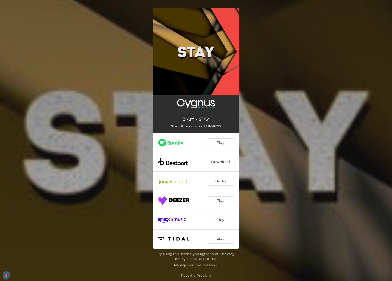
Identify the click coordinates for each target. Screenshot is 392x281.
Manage (180, 265)
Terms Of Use (205, 259)
